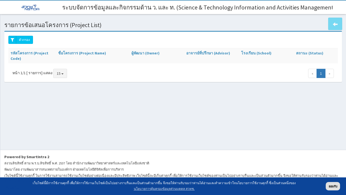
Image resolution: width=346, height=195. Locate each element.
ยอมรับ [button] (333, 186)
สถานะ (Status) (309, 53)
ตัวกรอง (19, 40)
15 (60, 73)
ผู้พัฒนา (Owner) (145, 53)
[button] (335, 24)
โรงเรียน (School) (256, 53)
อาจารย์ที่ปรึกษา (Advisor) (208, 53)
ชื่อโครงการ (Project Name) (82, 53)
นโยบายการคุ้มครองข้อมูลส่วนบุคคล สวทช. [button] (164, 189)
